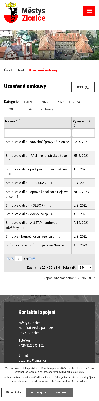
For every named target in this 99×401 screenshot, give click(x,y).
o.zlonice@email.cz (32, 360)
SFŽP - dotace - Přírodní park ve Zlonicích (36, 247)
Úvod (8, 70)
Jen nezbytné (38, 392)
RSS (83, 87)
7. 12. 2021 (81, 222)
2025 (12, 109)
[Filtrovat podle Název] (38, 133)
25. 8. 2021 (81, 155)
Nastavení (62, 392)
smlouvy (47, 109)
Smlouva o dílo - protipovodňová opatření (36, 171)
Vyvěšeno (81, 121)
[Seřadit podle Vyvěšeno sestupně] (75, 126)
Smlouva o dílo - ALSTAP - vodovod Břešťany (31, 225)
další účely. (79, 371)
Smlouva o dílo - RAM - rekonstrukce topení (37, 157)
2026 (28, 109)
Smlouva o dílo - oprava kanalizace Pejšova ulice (37, 194)
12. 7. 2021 (81, 142)
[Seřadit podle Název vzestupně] (20, 119)
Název (11, 121)
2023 (60, 102)
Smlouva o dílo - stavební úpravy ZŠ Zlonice (37, 144)
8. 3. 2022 (80, 245)
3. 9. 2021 (80, 214)
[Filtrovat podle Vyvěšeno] (83, 133)
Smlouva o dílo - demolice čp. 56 (33, 214)
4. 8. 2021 (80, 169)
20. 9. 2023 (81, 191)
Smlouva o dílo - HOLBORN (29, 205)
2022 (44, 102)
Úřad (20, 70)
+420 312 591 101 (31, 345)
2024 (76, 102)
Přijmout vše (13, 392)
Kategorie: (11, 101)
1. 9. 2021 (80, 236)
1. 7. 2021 (80, 182)
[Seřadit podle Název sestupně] (20, 121)
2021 (29, 102)
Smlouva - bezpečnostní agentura (34, 236)
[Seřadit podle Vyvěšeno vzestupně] (75, 124)
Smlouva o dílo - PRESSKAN (30, 182)
